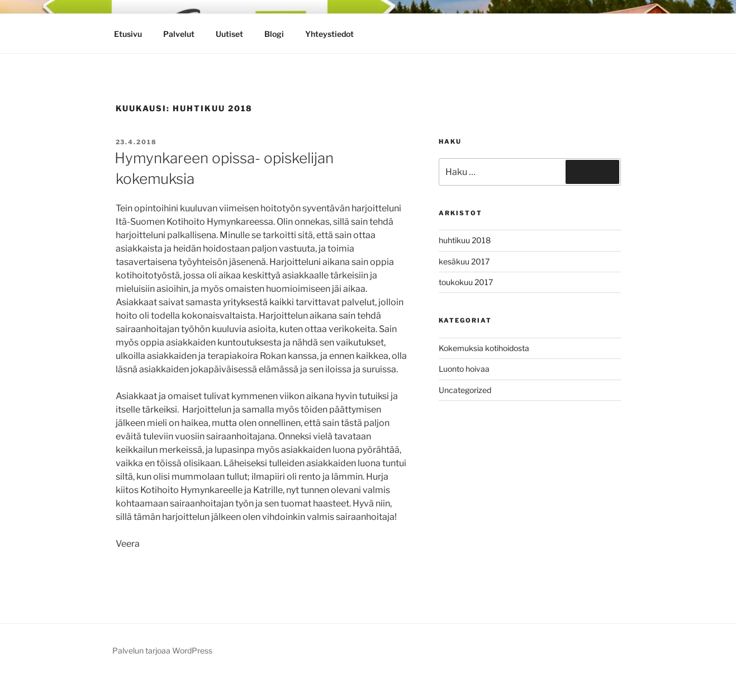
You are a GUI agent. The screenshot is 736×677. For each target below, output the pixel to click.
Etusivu (128, 34)
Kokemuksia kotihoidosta (484, 348)
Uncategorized (465, 390)
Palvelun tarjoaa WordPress (162, 650)
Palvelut (178, 34)
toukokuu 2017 (466, 282)
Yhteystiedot (329, 34)
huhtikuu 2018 (465, 240)
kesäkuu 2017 (464, 261)
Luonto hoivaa (464, 368)
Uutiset (229, 34)
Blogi (274, 34)
